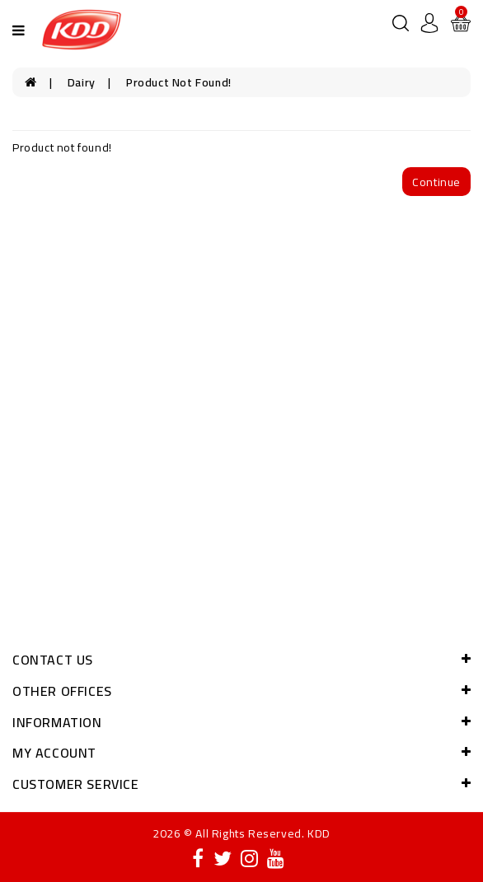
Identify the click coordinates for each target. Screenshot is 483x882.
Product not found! (179, 82)
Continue (436, 182)
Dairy (82, 82)
